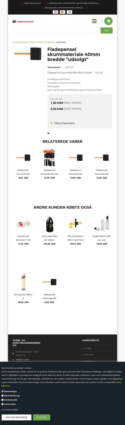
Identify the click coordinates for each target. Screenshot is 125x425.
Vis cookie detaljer (10, 409)
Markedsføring (12, 395)
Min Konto (89, 354)
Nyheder (89, 361)
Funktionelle (10, 399)
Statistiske (10, 404)
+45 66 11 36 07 (22, 359)
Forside (88, 348)
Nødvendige (10, 391)
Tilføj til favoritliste (62, 123)
